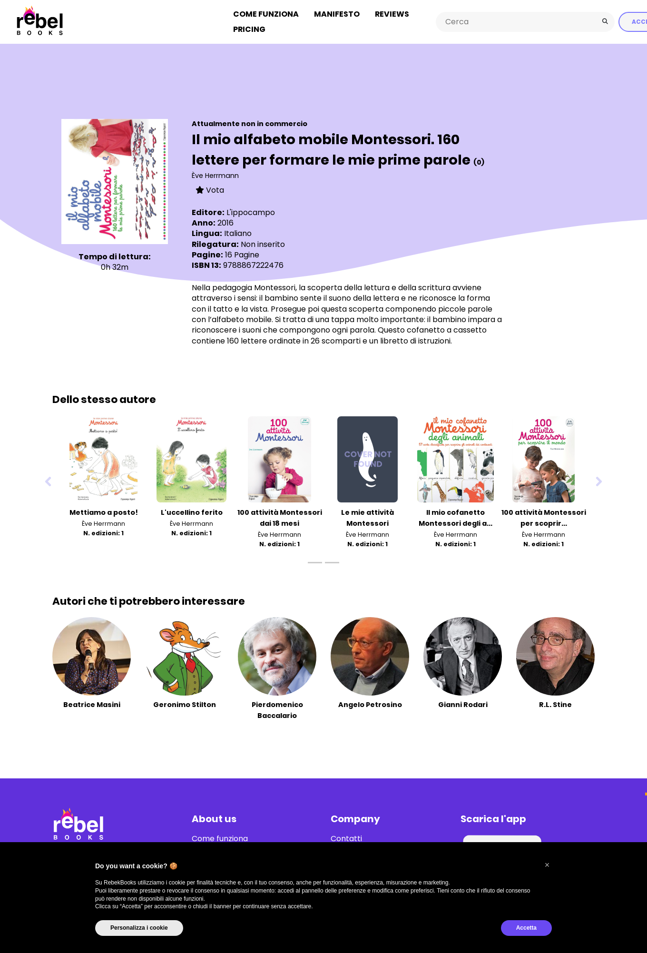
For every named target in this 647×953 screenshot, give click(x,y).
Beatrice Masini (91, 703)
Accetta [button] (526, 927)
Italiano (238, 232)
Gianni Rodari (463, 703)
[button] (547, 865)
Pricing (249, 28)
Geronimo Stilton (184, 703)
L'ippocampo (250, 211)
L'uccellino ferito (192, 511)
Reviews (392, 13)
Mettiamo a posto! (103, 511)
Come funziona (266, 13)
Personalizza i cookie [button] (139, 927)
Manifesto (337, 13)
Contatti (346, 838)
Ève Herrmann (215, 174)
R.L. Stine (555, 703)
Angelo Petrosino (370, 703)
